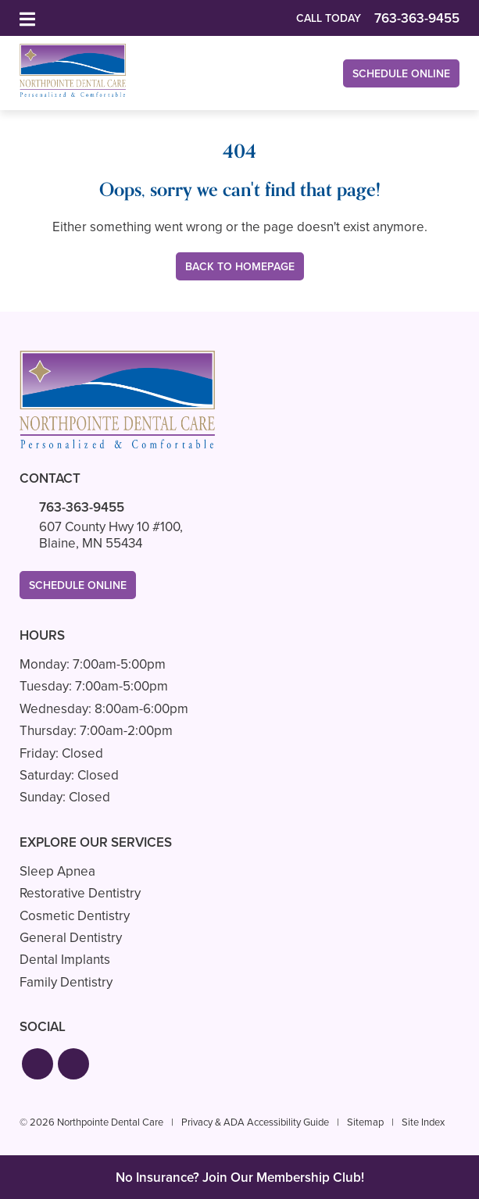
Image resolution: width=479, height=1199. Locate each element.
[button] (37, 1063)
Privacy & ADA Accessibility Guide (255, 1122)
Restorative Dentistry (80, 893)
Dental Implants (65, 959)
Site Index (423, 1122)
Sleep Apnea (57, 871)
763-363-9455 (81, 507)
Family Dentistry (66, 982)
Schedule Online (401, 74)
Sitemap (365, 1122)
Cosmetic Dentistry (75, 916)
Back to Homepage (240, 267)
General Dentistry (71, 937)
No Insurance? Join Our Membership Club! (240, 1177)
